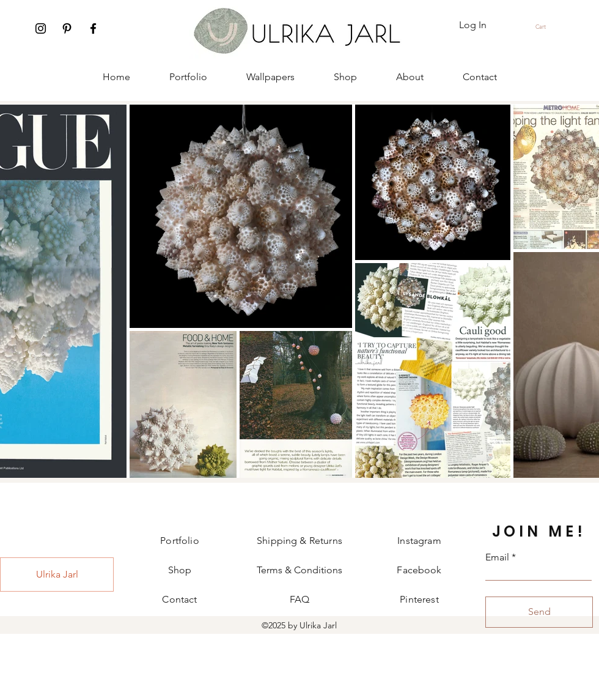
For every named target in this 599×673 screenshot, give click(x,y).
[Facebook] (93, 28)
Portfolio (179, 540)
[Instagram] (41, 28)
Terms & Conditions (299, 570)
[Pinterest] (67, 28)
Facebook (419, 570)
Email (497, 557)
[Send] (539, 612)
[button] (545, 26)
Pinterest (419, 599)
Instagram (419, 540)
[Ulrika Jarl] (57, 574)
